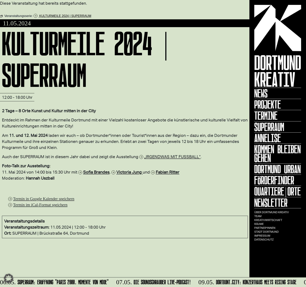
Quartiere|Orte (277, 191)
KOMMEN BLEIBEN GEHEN (277, 153)
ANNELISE (267, 138)
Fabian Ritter (167, 172)
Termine (266, 115)
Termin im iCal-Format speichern (40, 204)
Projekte (267, 104)
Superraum (269, 126)
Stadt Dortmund (266, 231)
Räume (259, 224)
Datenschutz (264, 239)
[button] (8, 278)
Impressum (262, 235)
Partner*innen (264, 227)
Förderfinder (274, 180)
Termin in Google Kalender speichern (43, 198)
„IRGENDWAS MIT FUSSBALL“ (172, 156)
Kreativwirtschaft (268, 220)
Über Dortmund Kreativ (271, 212)
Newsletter (270, 202)
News (261, 93)
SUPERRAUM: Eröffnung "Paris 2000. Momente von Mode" (54, 281)
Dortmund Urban (277, 169)
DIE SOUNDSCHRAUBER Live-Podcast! (153, 281)
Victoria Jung (129, 172)
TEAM (258, 216)
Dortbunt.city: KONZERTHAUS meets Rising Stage (247, 281)
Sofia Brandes (96, 172)
